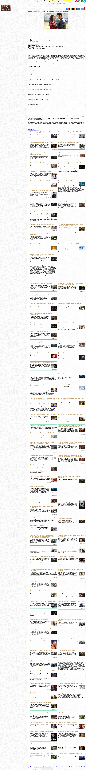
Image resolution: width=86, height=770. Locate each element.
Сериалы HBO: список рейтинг (37, 425)
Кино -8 (59, 766)
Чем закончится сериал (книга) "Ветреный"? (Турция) (70, 546)
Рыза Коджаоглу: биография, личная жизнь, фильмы (43, 609)
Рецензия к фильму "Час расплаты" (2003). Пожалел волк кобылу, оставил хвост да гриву (42, 443)
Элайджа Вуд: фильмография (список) (39, 352)
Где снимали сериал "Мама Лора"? (66, 638)
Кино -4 (42, 766)
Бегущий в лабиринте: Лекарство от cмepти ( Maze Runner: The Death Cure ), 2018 (42, 255)
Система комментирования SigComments (33, 130)
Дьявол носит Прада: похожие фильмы (39, 619)
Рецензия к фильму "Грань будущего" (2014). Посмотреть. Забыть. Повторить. (68, 518)
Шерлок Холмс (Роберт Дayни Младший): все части (42, 142)
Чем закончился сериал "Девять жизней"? (40, 546)
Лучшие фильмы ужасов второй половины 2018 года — (43, 517)
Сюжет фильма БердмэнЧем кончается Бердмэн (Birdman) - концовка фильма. (41, 211)
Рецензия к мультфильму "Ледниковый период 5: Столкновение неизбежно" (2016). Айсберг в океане (70, 456)
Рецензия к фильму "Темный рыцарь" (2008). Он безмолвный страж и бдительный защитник (69, 163)
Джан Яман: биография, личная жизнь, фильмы (41, 190)
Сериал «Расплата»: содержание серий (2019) (69, 152)
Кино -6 (50, 766)
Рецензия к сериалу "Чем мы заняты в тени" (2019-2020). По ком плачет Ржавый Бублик (70, 744)
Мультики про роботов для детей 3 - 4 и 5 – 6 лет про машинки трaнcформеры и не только (70, 225)
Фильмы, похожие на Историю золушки (39, 497)
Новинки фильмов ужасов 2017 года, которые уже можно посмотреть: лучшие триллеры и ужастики (70, 591)
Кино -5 (46, 766)
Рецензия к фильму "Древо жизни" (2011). (68, 556)
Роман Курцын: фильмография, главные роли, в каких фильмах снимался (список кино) (43, 465)
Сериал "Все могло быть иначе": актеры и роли (41, 753)
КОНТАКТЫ (62, 3)
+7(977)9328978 (39, 1)
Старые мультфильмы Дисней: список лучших (41, 638)
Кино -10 (68, 766)
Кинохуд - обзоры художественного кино (59, 1)
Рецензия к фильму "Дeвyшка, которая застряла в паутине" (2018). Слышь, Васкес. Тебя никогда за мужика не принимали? (42, 153)
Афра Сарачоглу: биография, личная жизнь (40, 171)
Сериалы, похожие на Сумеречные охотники (40, 683)
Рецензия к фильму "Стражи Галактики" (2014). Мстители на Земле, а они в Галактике (41, 341)
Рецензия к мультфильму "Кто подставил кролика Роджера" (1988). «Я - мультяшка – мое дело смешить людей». (42, 385)
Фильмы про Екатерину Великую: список (68, 731)
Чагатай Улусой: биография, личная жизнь (68, 722)
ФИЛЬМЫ (50, 3)
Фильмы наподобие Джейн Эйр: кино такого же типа (42, 162)
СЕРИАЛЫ (55, 3)
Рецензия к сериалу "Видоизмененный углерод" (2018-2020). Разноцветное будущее (43, 486)
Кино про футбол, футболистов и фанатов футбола (42, 650)
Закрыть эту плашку (46, 768)
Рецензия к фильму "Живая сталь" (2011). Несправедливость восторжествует (40, 201)
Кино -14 (30, 767)
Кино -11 (73, 766)
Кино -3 (37, 766)
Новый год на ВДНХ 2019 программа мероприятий (70, 384)
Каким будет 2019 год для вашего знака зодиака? (41, 455)
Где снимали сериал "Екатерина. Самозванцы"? (41, 283)
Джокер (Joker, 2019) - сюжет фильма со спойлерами (42, 556)
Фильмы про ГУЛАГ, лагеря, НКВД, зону (39, 331)
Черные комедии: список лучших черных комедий (42, 224)
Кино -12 (78, 766)
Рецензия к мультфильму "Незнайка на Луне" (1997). (70, 683)
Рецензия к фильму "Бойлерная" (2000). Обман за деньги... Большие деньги (70, 754)
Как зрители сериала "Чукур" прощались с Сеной (42, 362)
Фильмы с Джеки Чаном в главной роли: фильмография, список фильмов (67, 353)
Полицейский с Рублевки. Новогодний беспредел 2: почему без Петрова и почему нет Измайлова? (70, 426)
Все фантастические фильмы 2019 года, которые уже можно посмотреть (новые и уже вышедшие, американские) (43, 373)
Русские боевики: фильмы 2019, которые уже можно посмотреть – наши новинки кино (70, 284)
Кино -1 (29, 766)
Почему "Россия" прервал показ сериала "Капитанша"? (43, 722)
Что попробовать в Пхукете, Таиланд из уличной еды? (71, 341)
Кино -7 (55, 766)
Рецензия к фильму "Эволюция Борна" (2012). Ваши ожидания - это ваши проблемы (70, 132)
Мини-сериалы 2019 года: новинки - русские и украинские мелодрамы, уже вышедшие (41, 713)
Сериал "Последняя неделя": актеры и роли (40, 702)
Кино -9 (63, 766)
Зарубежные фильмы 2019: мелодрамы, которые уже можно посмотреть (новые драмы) (71, 443)
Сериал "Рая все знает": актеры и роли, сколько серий (43, 322)
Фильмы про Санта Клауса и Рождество (39, 476)
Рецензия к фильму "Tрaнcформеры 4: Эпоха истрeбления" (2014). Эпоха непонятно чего (41, 132)
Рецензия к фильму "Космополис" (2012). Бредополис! (43, 414)
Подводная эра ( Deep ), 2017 (65, 180)
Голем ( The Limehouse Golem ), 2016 (66, 650)
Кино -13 (83, 766)
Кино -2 (33, 766)
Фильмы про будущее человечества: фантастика (70, 142)
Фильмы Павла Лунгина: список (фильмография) (42, 731)
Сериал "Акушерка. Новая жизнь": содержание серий (43, 601)
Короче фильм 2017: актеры (37, 525)
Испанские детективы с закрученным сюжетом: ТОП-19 (71, 601)
